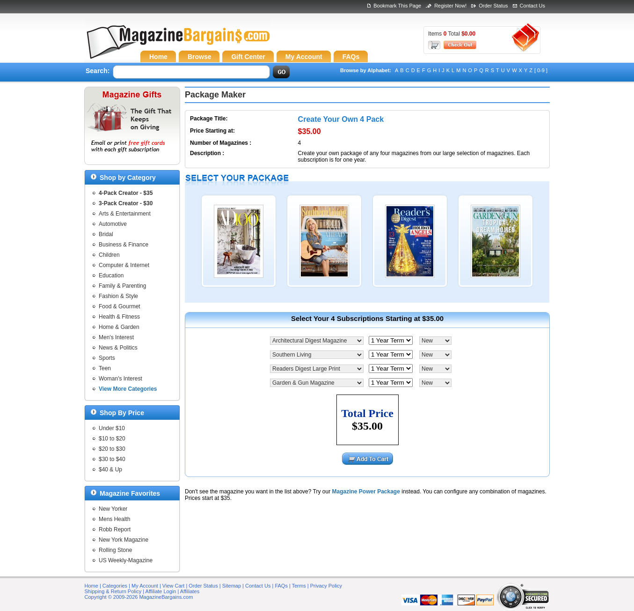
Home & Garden (119, 327)
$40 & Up (110, 469)
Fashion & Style (118, 296)
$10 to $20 (112, 438)
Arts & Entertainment (125, 213)
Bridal (106, 234)
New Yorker (113, 509)
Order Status (493, 5)
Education (111, 275)
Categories (114, 586)
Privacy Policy (326, 586)
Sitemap (231, 586)
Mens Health (114, 519)
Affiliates (189, 591)
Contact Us (532, 5)
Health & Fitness (119, 316)
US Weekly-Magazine (126, 560)
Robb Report (115, 529)
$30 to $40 (112, 459)
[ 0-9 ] (540, 70)
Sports (107, 358)
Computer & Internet (124, 265)
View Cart (173, 586)
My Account (144, 586)
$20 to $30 (112, 449)
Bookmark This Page (397, 5)
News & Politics (118, 347)
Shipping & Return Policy (113, 591)
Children (109, 255)
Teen (105, 368)
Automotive (113, 224)
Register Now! (450, 5)
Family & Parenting (122, 286)
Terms (299, 586)
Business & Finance (123, 244)
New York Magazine (123, 539)
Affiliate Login (161, 591)
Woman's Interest (120, 378)
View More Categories (128, 389)
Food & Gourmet (119, 306)
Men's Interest (116, 337)
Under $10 (112, 428)
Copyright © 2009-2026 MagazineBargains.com (139, 597)
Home (91, 586)
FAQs (281, 586)
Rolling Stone (115, 550)
